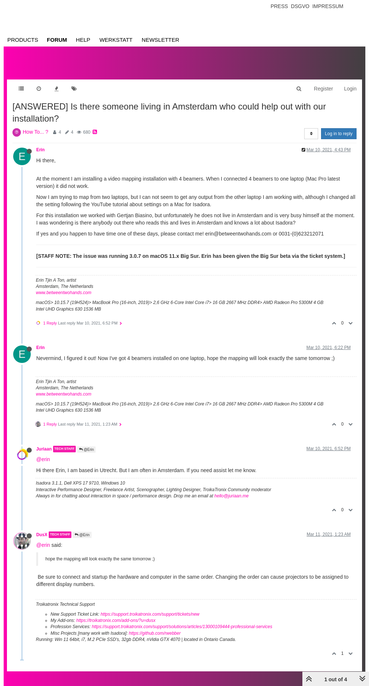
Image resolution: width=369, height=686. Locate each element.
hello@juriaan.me (232, 495)
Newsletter (160, 40)
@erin (43, 459)
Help (83, 40)
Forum (57, 40)
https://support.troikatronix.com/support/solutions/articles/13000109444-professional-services (182, 626)
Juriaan (44, 449)
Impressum (327, 6)
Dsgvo (300, 6)
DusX (41, 534)
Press (279, 6)
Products (22, 40)
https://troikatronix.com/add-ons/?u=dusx (115, 620)
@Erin (86, 450)
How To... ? (35, 132)
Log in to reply (339, 133)
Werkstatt (116, 40)
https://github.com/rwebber (154, 633)
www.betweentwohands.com (63, 292)
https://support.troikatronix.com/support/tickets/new (150, 614)
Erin (40, 149)
